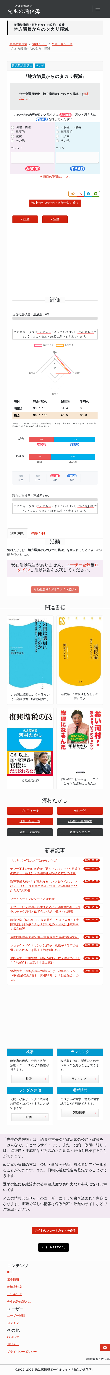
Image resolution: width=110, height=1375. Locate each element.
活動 (55, 219)
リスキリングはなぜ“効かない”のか (34, 860)
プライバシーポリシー (22, 1352)
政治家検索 (14, 1287)
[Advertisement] (55, 262)
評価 (25, 219)
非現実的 (66, 132)
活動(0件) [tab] (17, 533)
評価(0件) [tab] (38, 533)
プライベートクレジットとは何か (32, 899)
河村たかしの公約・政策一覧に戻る (55, 203)
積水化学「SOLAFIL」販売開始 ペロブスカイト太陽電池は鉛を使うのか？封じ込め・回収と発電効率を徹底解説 (44, 925)
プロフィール (30, 810)
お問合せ (13, 1344)
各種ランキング (80, 832)
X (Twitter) (53, 1247)
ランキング (84, 1079)
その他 (20, 141)
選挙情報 (85, 1113)
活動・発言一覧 (30, 821)
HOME (10, 1272)
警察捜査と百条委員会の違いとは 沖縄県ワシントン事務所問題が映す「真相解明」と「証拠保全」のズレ (44, 976)
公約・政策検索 (30, 832)
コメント (17, 148)
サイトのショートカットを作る (55, 1230)
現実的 (20, 132)
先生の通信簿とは (19, 1302)
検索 (36, 1079)
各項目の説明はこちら (55, 177)
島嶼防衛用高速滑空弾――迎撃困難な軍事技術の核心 (44, 937)
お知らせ (13, 1337)
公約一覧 (80, 810)
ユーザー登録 (78, 565)
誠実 (19, 136)
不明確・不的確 (71, 127)
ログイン (13, 1323)
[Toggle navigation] (98, 8)
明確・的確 (23, 127)
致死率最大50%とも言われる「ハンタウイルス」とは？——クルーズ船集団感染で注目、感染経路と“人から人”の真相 (44, 886)
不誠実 (65, 136)
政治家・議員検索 (80, 821)
